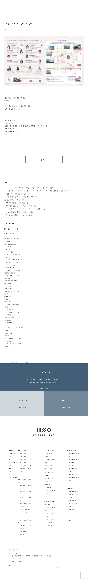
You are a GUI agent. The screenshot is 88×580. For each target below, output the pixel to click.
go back (50, 160)
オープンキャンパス (10, 304)
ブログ (6, 321)
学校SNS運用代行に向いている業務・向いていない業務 (21, 207)
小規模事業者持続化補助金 (13, 276)
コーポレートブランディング (12, 263)
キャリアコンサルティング (11, 337)
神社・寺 (7, 288)
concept (12, 462)
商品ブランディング (25, 471)
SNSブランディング (25, 474)
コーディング (8, 265)
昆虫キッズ (7, 293)
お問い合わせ (13, 486)
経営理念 (7, 344)
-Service (70, 497)
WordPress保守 (74, 468)
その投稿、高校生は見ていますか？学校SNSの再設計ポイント (23, 198)
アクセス (11, 480)
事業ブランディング (25, 468)
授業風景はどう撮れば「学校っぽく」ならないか (18, 201)
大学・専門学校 (9, 281)
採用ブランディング (10, 240)
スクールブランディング (11, 255)
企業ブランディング (25, 465)
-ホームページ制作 (48, 459)
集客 (5, 250)
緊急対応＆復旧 (9, 273)
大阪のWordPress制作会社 (74, 486)
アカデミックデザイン (10, 311)
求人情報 (7, 314)
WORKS (7, 101)
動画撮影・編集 (73, 500)
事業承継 (7, 339)
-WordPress (71, 459)
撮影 (5, 301)
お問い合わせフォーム (12, 109)
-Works (69, 529)
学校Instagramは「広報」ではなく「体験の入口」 (19, 216)
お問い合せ (8, 316)
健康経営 (7, 332)
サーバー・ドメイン (9, 286)
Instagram (8, 319)
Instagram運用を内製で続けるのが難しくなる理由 (20, 213)
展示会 (6, 329)
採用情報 (11, 477)
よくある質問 (48, 535)
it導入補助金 (8, 268)
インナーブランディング (11, 342)
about (11, 459)
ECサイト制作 (48, 477)
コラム (6, 324)
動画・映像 (7, 278)
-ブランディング (23, 459)
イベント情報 (8, 283)
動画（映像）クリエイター (11, 291)
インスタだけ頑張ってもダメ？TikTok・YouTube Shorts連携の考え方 (26, 210)
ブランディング (8, 242)
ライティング (8, 309)
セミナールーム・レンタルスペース (14, 260)
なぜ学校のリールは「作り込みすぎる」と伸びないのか (20, 195)
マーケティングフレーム (11, 270)
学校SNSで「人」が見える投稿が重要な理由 (17, 204)
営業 (5, 258)
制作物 (6, 306)
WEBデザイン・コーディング (12, 327)
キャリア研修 (72, 509)
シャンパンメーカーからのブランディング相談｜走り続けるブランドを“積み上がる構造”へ (31, 189)
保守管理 (7, 296)
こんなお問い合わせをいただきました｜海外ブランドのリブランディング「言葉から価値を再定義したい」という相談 (38, 192)
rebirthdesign (9, 245)
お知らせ (7, 298)
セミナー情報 (8, 253)
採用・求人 (7, 334)
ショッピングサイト (9, 247)
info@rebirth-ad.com (12, 134)
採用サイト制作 (49, 474)
